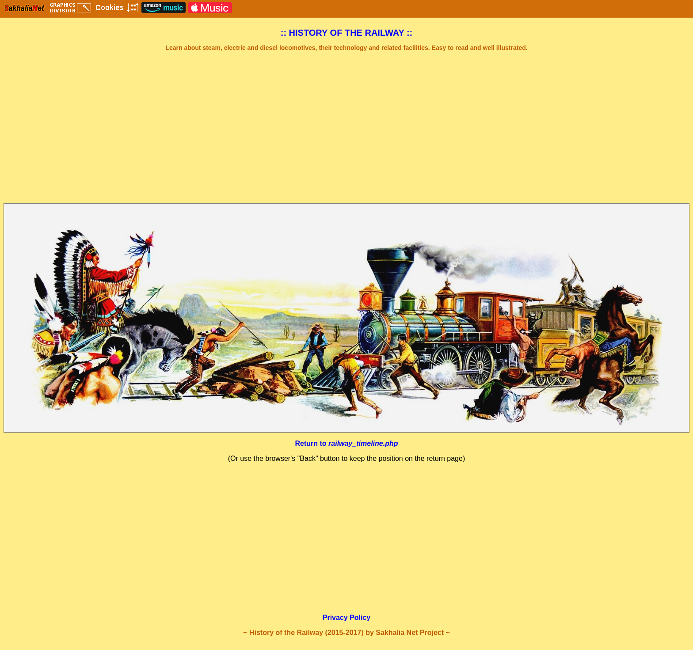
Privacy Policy (347, 617)
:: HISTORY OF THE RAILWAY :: (347, 33)
